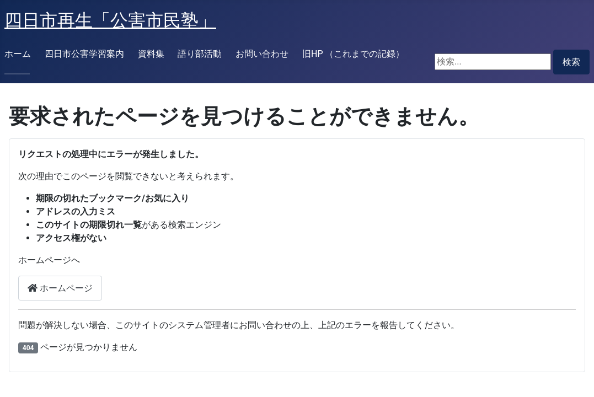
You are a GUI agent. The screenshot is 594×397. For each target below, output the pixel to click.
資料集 (151, 54)
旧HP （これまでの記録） (353, 54)
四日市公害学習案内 (84, 54)
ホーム (17, 54)
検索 (571, 62)
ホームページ (60, 288)
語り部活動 (200, 54)
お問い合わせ (262, 54)
